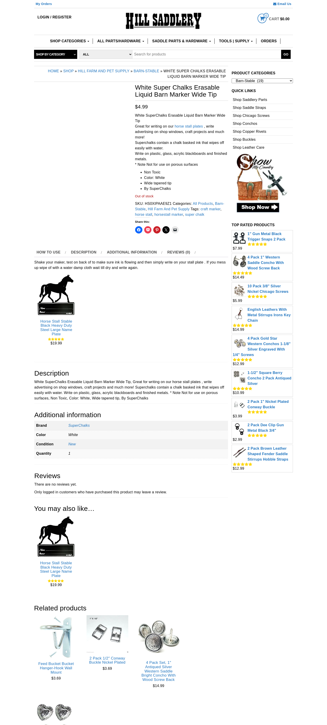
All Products (203, 204)
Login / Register (54, 17)
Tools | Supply (236, 41)
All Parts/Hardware (120, 41)
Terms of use (206, 706)
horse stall (143, 214)
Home (53, 71)
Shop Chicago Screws (251, 116)
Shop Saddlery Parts (250, 100)
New (72, 443)
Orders (269, 41)
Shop (68, 71)
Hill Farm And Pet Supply (103, 71)
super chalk (194, 214)
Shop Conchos (245, 123)
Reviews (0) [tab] (178, 252)
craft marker (210, 209)
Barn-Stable (146, 71)
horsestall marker (168, 214)
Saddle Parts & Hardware (181, 41)
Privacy (176, 706)
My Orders (44, 4)
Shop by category (50, 54)
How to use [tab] (48, 252)
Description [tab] (83, 252)
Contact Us (119, 706)
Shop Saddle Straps (249, 108)
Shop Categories (69, 41)
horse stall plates (189, 126)
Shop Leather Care (248, 147)
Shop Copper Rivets (249, 131)
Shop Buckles (244, 139)
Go (285, 54)
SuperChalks (79, 424)
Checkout (149, 706)
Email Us (282, 4)
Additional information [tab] (132, 252)
